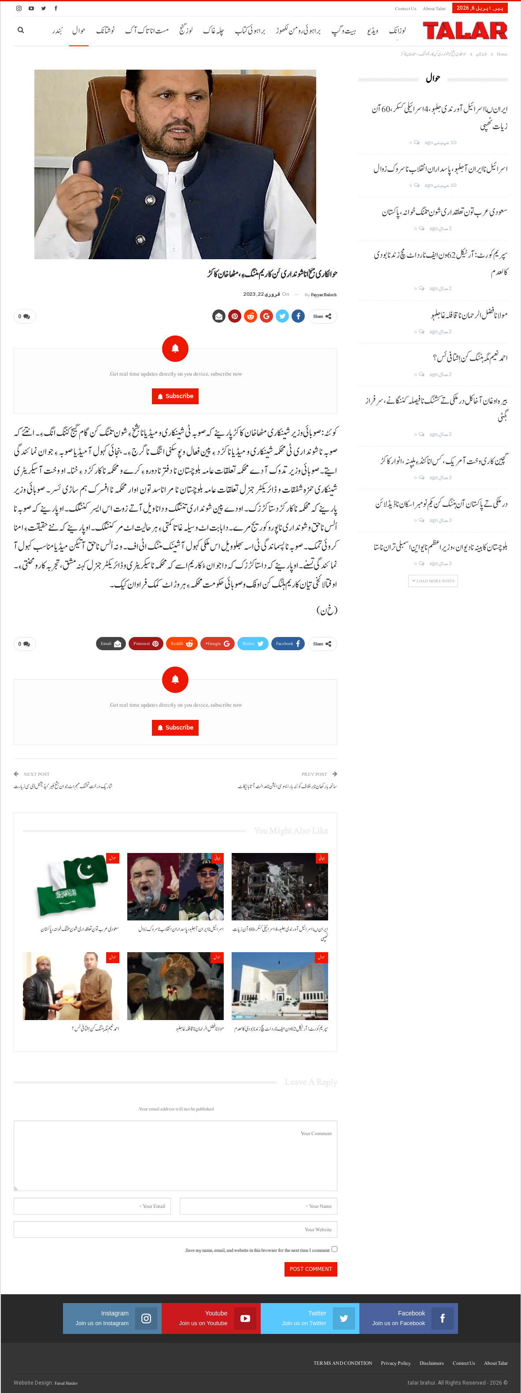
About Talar (434, 8)
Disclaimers (432, 1359)
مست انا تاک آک (147, 31)
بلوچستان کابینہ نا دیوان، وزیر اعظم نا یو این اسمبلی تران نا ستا (441, 547)
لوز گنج (185, 31)
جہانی (322, 854)
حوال (78, 31)
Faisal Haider (66, 1379)
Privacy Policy (396, 1359)
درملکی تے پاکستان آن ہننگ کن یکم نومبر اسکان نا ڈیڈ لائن (441, 504)
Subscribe (179, 394)
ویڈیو (372, 31)
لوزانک (397, 31)
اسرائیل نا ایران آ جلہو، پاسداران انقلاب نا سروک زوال (440, 169)
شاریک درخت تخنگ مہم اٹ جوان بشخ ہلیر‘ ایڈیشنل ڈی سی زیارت (63, 783)
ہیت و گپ (343, 31)
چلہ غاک (213, 31)
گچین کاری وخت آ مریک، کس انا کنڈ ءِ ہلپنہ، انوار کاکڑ (444, 461)
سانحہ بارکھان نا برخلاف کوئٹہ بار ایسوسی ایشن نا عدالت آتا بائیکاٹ (287, 783)
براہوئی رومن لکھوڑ (298, 31)
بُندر (57, 31)
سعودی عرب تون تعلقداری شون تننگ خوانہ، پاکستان (445, 212)
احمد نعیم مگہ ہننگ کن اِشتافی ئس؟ (470, 358)
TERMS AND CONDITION (343, 1359)
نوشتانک (105, 31)
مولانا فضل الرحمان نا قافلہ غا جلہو (469, 315)
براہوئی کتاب (250, 31)
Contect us (405, 8)
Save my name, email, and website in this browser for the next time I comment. (256, 1247)
